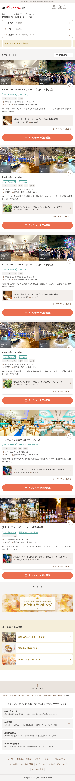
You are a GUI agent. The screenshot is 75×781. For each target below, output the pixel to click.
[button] (37, 713)
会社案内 (11, 759)
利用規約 (20, 759)
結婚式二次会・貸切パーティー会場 (49, 695)
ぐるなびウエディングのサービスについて (51, 764)
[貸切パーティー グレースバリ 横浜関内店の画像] (37, 510)
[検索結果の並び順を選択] (63, 55)
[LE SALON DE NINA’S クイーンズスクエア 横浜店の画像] (37, 72)
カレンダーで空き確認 (37, 137)
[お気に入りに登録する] (70, 85)
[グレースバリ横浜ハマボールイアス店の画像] (37, 423)
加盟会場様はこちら (15, 764)
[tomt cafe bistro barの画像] (37, 160)
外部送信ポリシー (60, 759)
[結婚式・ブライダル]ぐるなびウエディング (18, 695)
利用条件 (29, 759)
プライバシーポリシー (43, 759)
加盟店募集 (29, 764)
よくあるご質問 (37, 769)
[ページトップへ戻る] (37, 687)
